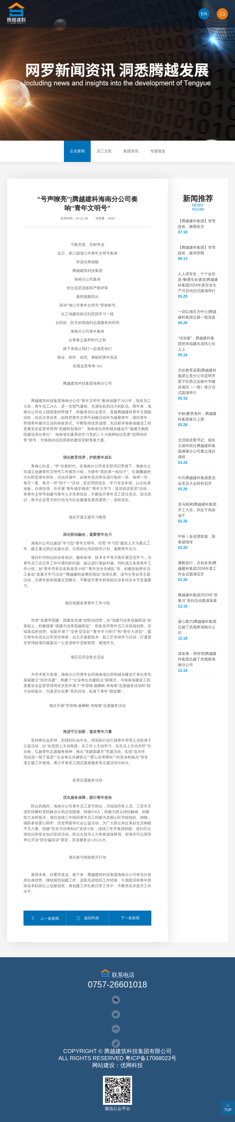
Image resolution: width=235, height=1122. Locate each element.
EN (204, 13)
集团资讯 (130, 151)
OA (116, 1029)
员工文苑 (104, 151)
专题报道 (157, 151)
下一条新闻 (130, 918)
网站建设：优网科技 (117, 1065)
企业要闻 (77, 151)
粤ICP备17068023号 (151, 1058)
